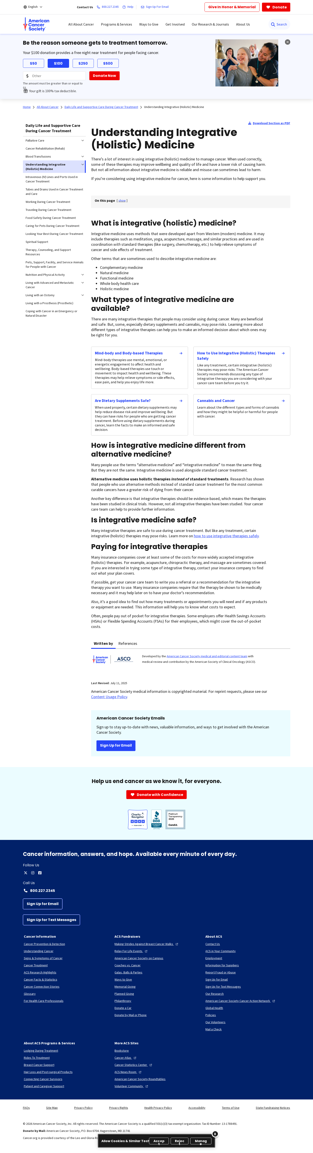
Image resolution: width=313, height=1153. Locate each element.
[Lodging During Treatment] (41, 1050)
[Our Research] (214, 993)
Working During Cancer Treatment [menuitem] (48, 202)
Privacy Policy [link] (83, 1108)
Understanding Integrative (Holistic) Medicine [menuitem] (45, 166)
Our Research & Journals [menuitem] (210, 24)
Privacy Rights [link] (118, 1108)
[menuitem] (36, 24)
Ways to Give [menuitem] (148, 24)
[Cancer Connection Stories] (41, 986)
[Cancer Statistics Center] (134, 1064)
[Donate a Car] (123, 1008)
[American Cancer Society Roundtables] (140, 1079)
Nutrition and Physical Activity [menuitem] (45, 275)
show (122, 200)
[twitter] (25, 872)
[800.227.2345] (108, 7)
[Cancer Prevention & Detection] (44, 944)
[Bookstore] (122, 1050)
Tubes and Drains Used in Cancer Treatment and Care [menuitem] (54, 191)
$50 (33, 63)
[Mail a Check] (213, 1029)
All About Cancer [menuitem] (81, 24)
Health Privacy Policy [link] (158, 1108)
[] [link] (122, 200)
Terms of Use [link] (230, 1108)
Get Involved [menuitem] (175, 24)
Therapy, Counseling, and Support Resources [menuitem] (48, 252)
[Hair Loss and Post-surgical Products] (48, 1072)
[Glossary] (30, 993)
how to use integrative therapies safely (226, 535)
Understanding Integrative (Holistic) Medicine (174, 107)
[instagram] (32, 872)
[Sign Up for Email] (42, 904)
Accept (158, 1141)
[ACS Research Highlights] (40, 972)
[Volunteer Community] (132, 1086)
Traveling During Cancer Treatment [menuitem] (48, 210)
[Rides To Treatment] (37, 1057)
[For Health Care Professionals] (43, 1000)
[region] (156, 1141)
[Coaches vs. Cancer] (128, 965)
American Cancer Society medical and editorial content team (207, 656)
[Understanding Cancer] (38, 951)
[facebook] (40, 872)
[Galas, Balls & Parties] (128, 972)
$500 (108, 63)
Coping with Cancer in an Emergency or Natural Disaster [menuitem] (51, 313)
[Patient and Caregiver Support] (44, 1086)
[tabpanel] (190, 662)
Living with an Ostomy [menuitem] (40, 295)
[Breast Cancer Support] (39, 1064)
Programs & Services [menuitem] (116, 24)
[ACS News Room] (128, 1072)
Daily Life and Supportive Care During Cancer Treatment (53, 128)
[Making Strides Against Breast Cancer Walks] (147, 944)
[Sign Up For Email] (155, 7)
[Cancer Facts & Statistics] (40, 979)
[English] (36, 7)
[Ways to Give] (123, 979)
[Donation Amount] (54, 75)
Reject (179, 1141)
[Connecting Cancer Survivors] (43, 1079)
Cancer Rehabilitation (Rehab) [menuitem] (45, 148)
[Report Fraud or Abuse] (220, 972)
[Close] (215, 1133)
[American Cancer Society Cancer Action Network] (240, 1000)
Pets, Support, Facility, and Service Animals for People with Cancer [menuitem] (55, 264)
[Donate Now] (104, 75)
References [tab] (127, 643)
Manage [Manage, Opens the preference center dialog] (201, 1141)
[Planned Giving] (124, 993)
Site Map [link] (52, 1108)
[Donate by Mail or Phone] (131, 1015)
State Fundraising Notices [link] (273, 1108)
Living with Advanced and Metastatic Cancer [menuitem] (50, 285)
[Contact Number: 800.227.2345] (156, 890)
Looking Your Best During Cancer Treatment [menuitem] (54, 234)
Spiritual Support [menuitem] (37, 242)
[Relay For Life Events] (131, 951)
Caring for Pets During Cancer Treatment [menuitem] (52, 226)
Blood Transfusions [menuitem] (38, 156)
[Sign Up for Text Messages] (51, 920)
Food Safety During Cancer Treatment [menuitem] (51, 218)
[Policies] (210, 1015)
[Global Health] (214, 1008)
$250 (83, 63)
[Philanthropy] (123, 1000)
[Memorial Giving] (125, 986)
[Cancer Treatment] (36, 965)
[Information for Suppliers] (222, 965)
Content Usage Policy (109, 696)
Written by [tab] (103, 643)
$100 (58, 63)
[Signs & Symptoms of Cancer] (43, 958)
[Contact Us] (212, 944)
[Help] (128, 7)
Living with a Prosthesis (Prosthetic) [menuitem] (49, 303)
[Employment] (213, 958)
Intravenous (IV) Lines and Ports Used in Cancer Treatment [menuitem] (52, 179)
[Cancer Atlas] (126, 1057)
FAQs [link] (26, 1108)
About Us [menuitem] (243, 24)
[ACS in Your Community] (220, 951)
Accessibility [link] (196, 1108)
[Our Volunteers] (215, 1022)
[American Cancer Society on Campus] (139, 958)
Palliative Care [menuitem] (35, 140)
